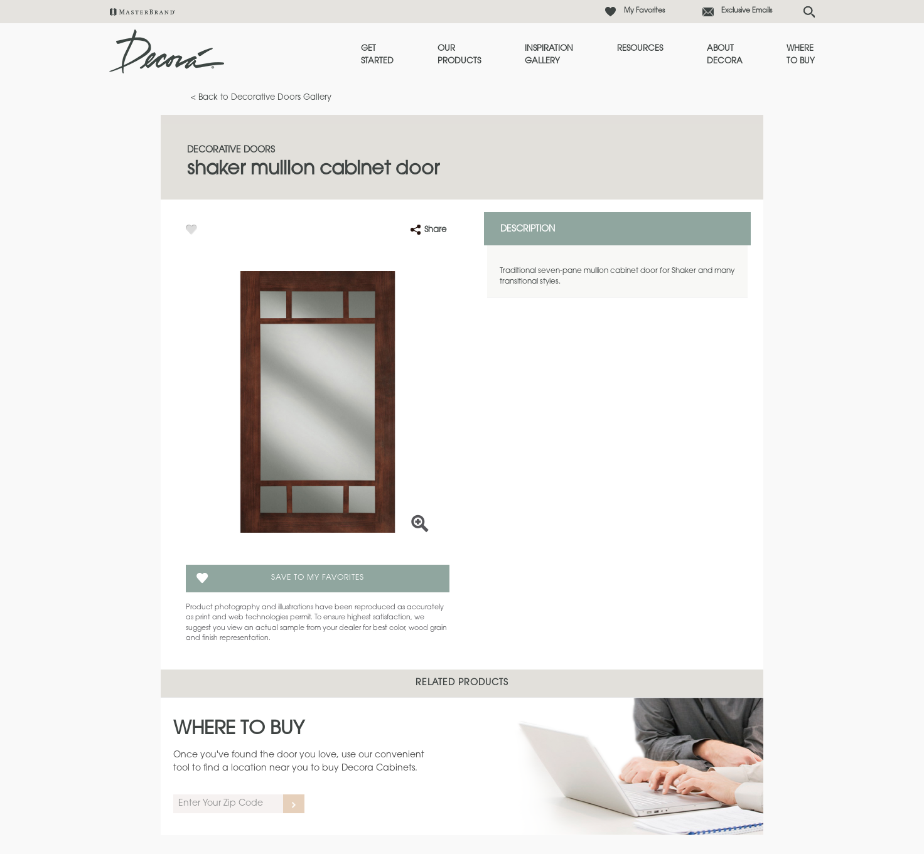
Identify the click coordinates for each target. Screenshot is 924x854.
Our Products (459, 55)
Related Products (462, 683)
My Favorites (644, 11)
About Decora (725, 55)
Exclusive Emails (746, 11)
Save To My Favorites (317, 578)
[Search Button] (809, 12)
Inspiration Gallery (549, 55)
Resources (640, 49)
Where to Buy (801, 55)
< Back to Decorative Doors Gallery (261, 97)
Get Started (377, 55)
